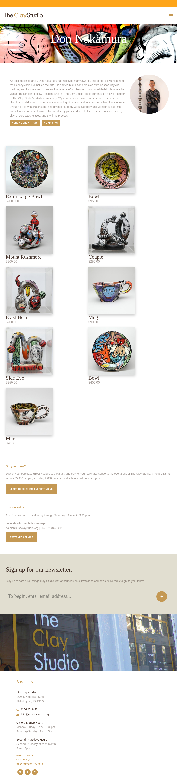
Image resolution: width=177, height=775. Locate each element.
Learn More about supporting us (31, 489)
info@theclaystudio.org (32, 714)
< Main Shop (51, 123)
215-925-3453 (26, 709)
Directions (23, 755)
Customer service (21, 537)
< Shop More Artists (25, 123)
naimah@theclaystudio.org (22, 528)
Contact (21, 760)
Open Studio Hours (28, 764)
